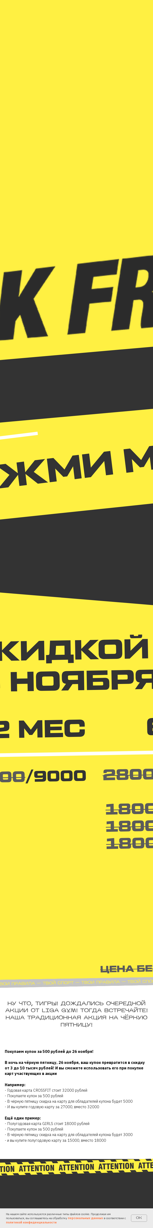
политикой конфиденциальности (31, 1222)
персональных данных (85, 1218)
